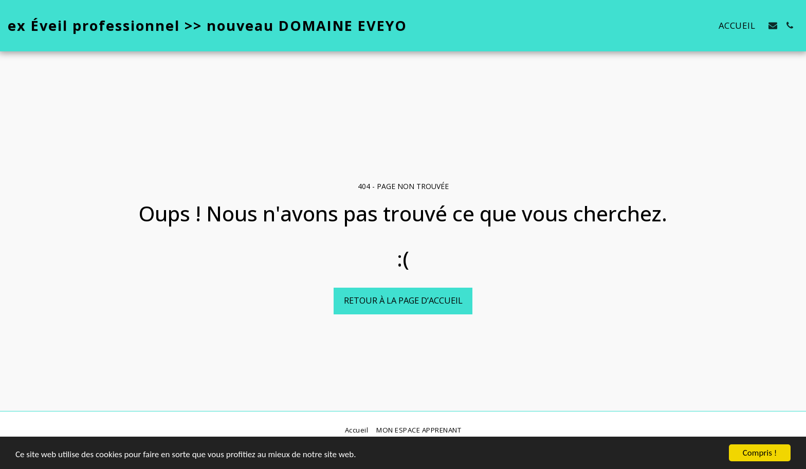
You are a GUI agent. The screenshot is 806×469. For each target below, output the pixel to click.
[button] (773, 25)
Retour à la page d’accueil (403, 300)
